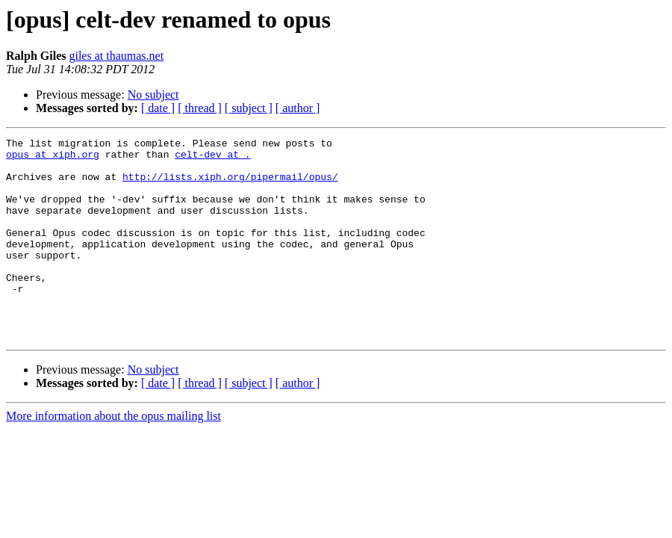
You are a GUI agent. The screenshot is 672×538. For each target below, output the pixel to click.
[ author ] (298, 108)
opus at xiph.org (52, 158)
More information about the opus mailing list (113, 456)
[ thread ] (200, 108)
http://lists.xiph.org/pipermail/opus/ (230, 185)
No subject (153, 94)
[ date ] (158, 108)
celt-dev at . (212, 158)
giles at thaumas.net (116, 55)
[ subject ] (249, 108)
